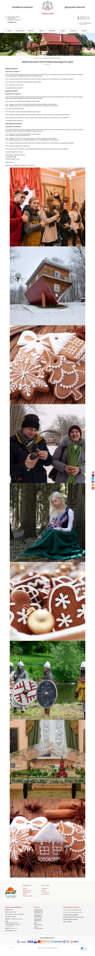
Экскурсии (30, 30)
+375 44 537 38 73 (38, 928)
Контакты (84, 30)
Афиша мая (47, 13)
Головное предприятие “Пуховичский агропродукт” (47, 947)
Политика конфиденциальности (70, 914)
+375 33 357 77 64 (38, 912)
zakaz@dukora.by (11, 22)
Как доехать (73, 30)
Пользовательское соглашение (70, 919)
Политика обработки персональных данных (73, 917)
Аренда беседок (26, 892)
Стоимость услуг (45, 893)
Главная (9, 30)
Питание (43, 890)
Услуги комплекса (20, 30)
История (25, 888)
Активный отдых (45, 892)
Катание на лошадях (28, 895)
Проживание (52, 30)
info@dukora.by (37, 920)
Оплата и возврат (67, 921)
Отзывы (63, 30)
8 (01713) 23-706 (38, 924)
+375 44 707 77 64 (38, 911)
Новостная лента (27, 890)
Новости (41, 30)
